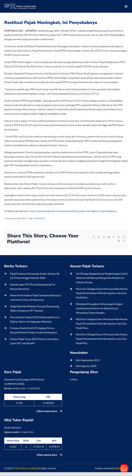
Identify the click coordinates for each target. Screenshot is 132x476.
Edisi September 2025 (88, 360)
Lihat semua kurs (49, 411)
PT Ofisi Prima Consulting (24, 468)
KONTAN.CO (39, 218)
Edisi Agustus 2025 (86, 365)
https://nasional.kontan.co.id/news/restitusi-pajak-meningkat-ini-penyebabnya (73, 211)
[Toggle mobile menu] (126, 6)
